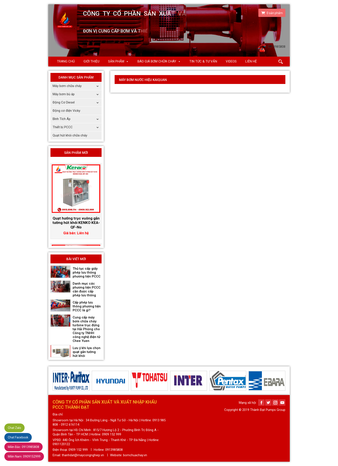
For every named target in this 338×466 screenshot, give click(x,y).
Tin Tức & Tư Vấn (203, 61)
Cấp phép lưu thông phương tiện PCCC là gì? (87, 306)
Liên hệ (251, 61)
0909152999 (24, 456)
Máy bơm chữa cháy (77, 86)
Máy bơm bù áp (77, 94)
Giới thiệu (91, 61)
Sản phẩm (116, 61)
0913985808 (23, 447)
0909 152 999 (78, 450)
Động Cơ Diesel (77, 102)
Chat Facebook (18, 437)
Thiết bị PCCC (77, 127)
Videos (231, 61)
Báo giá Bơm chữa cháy (156, 61)
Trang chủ (66, 61)
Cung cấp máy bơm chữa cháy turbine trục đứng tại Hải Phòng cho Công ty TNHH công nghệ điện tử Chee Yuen (86, 329)
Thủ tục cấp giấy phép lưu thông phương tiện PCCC (86, 272)
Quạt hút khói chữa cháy (70, 135)
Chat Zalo (14, 428)
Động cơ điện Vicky (66, 111)
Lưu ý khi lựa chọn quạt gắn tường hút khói (86, 352)
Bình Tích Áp (77, 119)
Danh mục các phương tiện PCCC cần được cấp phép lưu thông (86, 289)
